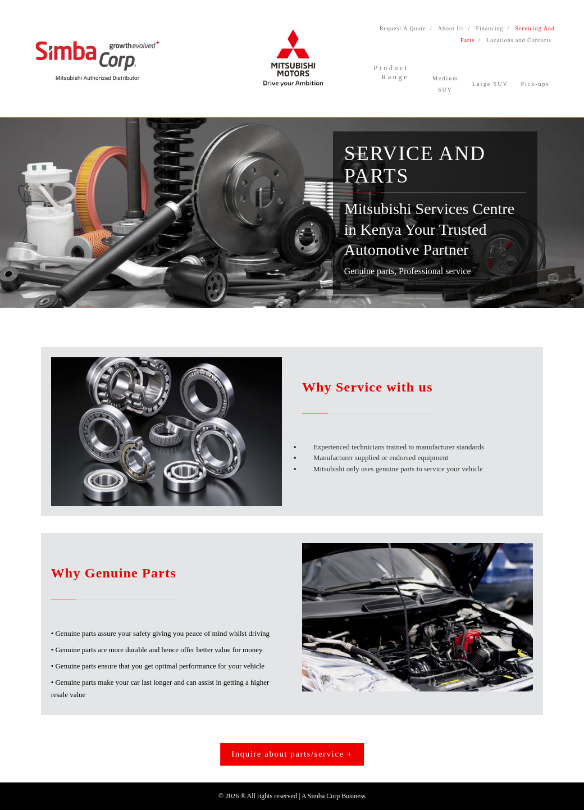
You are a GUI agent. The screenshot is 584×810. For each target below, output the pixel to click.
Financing (489, 28)
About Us (451, 28)
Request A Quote (403, 28)
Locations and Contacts (518, 40)
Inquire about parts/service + (292, 753)
